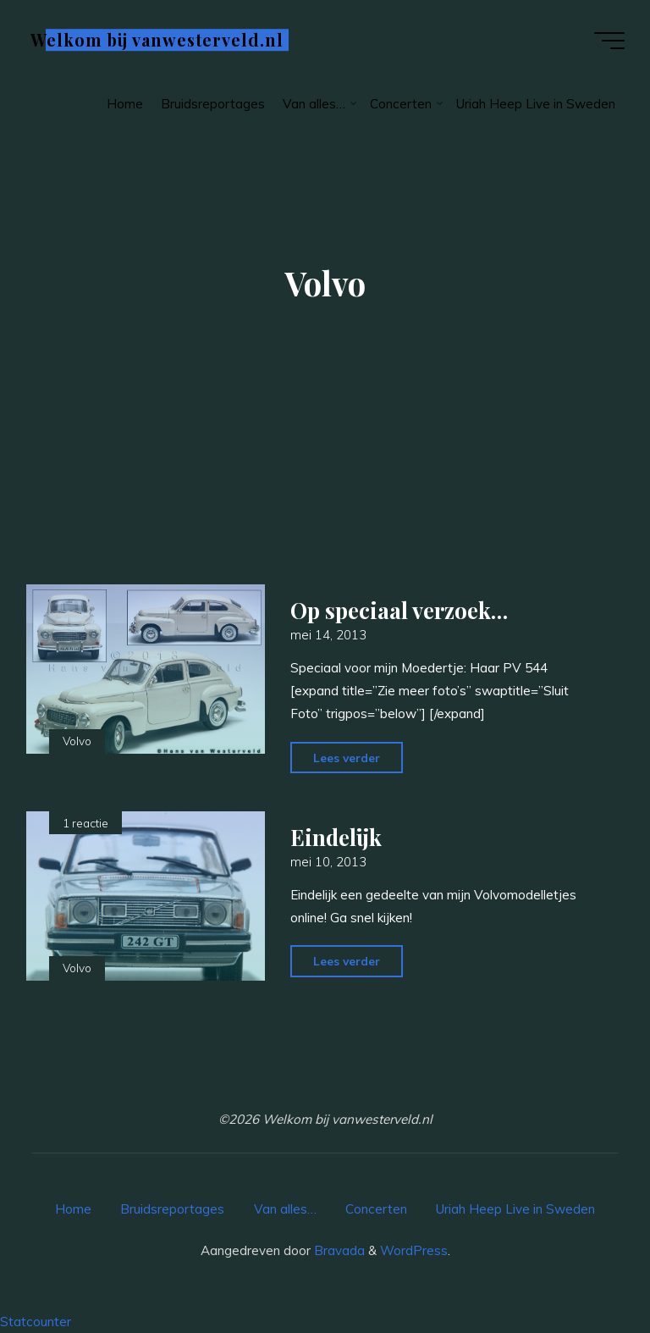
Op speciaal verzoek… (399, 609)
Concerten (376, 1209)
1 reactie (85, 823)
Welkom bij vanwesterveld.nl (157, 40)
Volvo (77, 741)
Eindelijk (336, 836)
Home (73, 1209)
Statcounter (35, 1322)
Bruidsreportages (172, 1209)
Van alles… (285, 1209)
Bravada (338, 1250)
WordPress (414, 1250)
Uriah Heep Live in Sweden (515, 1209)
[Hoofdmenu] (609, 40)
